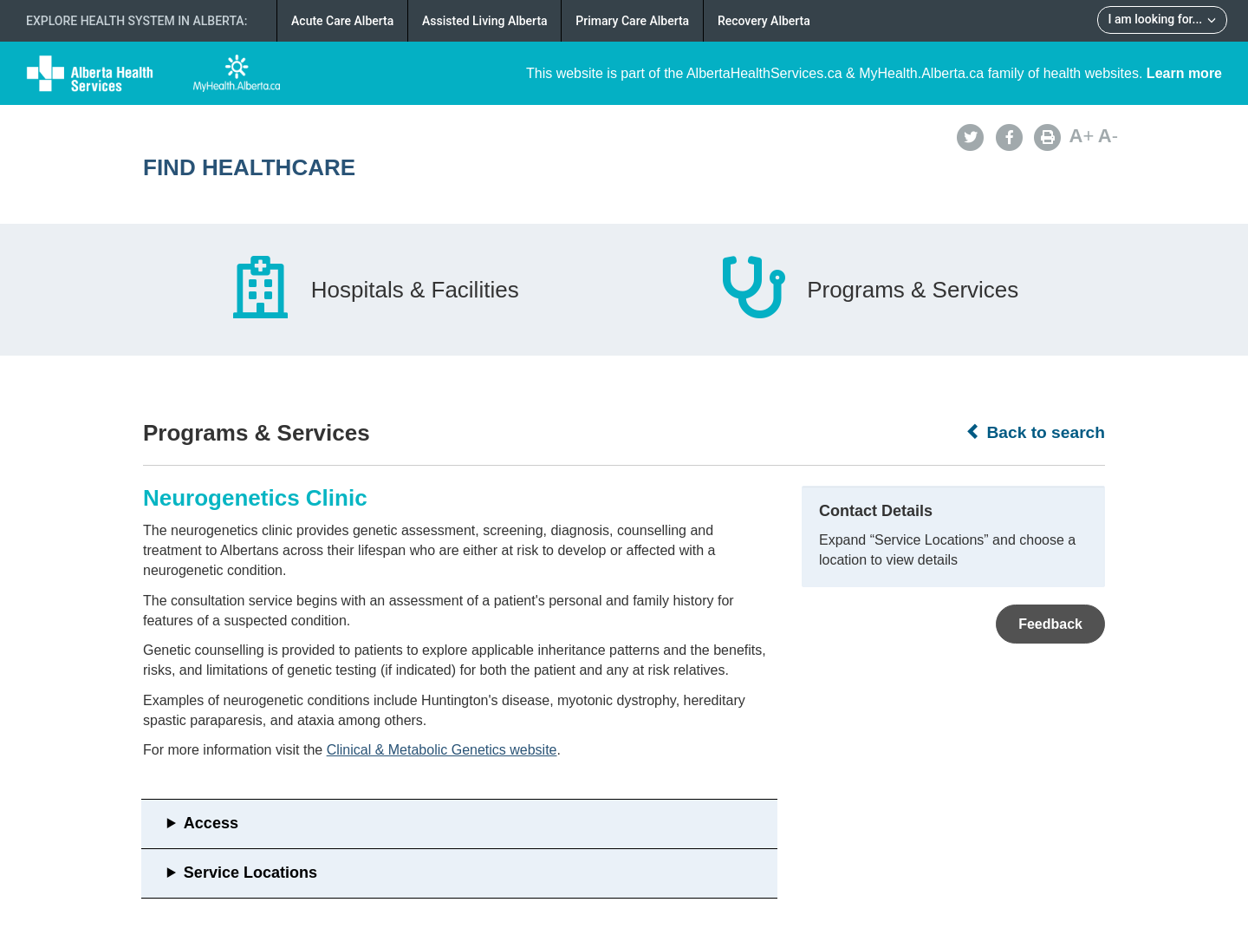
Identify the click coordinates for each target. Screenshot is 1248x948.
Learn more (1184, 73)
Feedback (1050, 624)
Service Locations (250, 872)
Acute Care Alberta (342, 21)
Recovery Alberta (764, 21)
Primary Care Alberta (632, 21)
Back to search (1035, 431)
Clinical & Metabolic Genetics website (442, 749)
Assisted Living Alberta (485, 21)
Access (211, 823)
